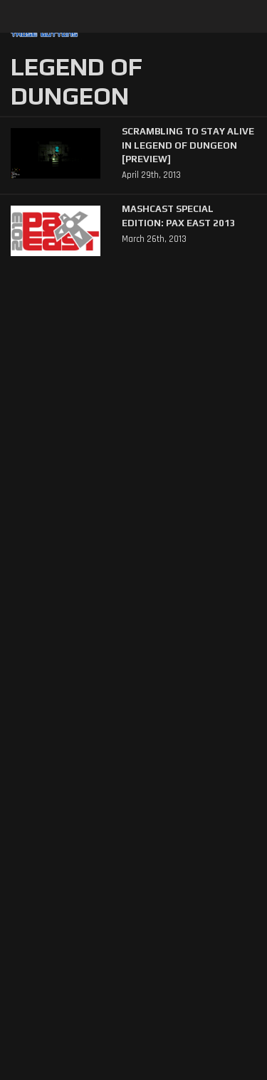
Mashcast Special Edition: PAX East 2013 (179, 215)
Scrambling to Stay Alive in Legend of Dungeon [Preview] (188, 145)
